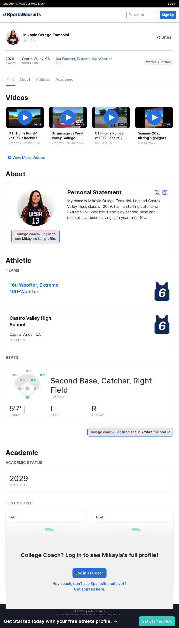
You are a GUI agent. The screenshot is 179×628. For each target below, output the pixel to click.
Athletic (43, 79)
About (24, 79)
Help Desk (38, 3)
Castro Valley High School (30, 321)
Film (10, 79)
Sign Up (168, 15)
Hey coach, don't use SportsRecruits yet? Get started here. (89, 586)
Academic (64, 79)
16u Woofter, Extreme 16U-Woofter (83, 59)
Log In (172, 3)
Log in (46, 234)
